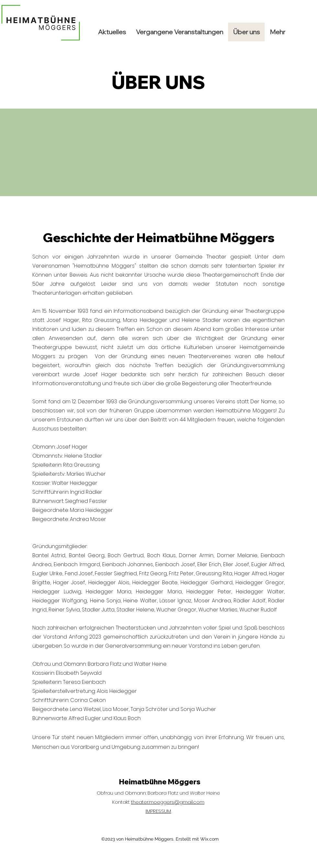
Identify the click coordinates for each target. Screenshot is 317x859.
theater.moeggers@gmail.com (167, 802)
